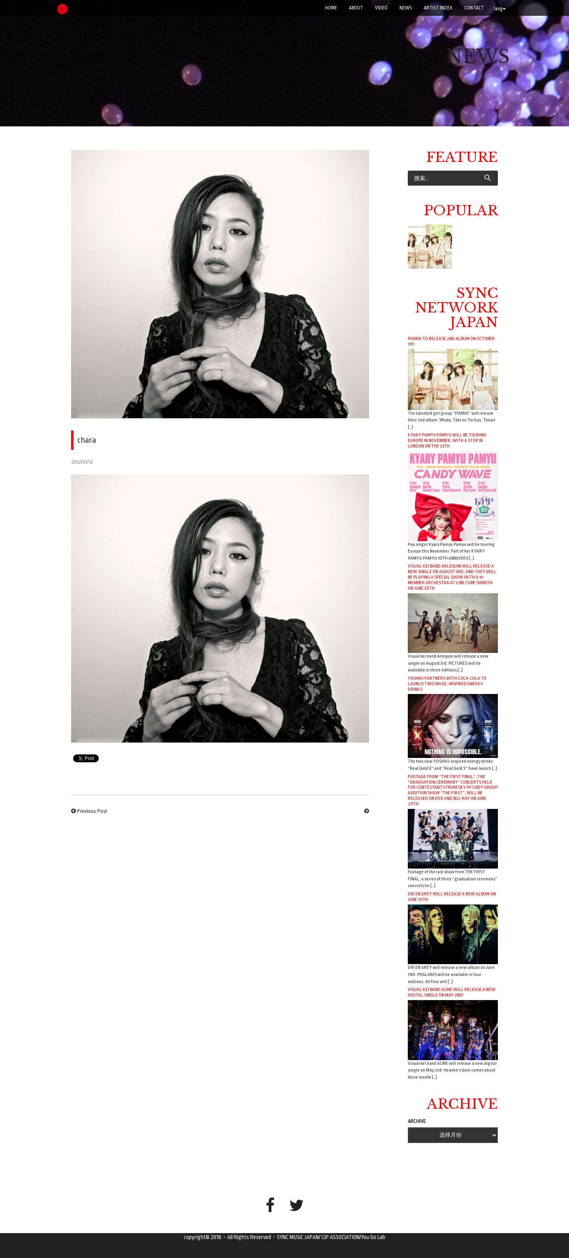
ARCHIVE (417, 1121)
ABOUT (356, 8)
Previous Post (92, 811)
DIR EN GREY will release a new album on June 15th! (452, 896)
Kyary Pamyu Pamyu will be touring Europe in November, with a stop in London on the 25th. (447, 440)
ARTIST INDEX (438, 8)
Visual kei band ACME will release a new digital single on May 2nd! (452, 992)
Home (331, 8)
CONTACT (474, 8)
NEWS (405, 8)
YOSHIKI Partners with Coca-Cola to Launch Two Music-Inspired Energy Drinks (447, 683)
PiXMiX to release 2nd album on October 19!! (451, 341)
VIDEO (381, 8)
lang (500, 8)
